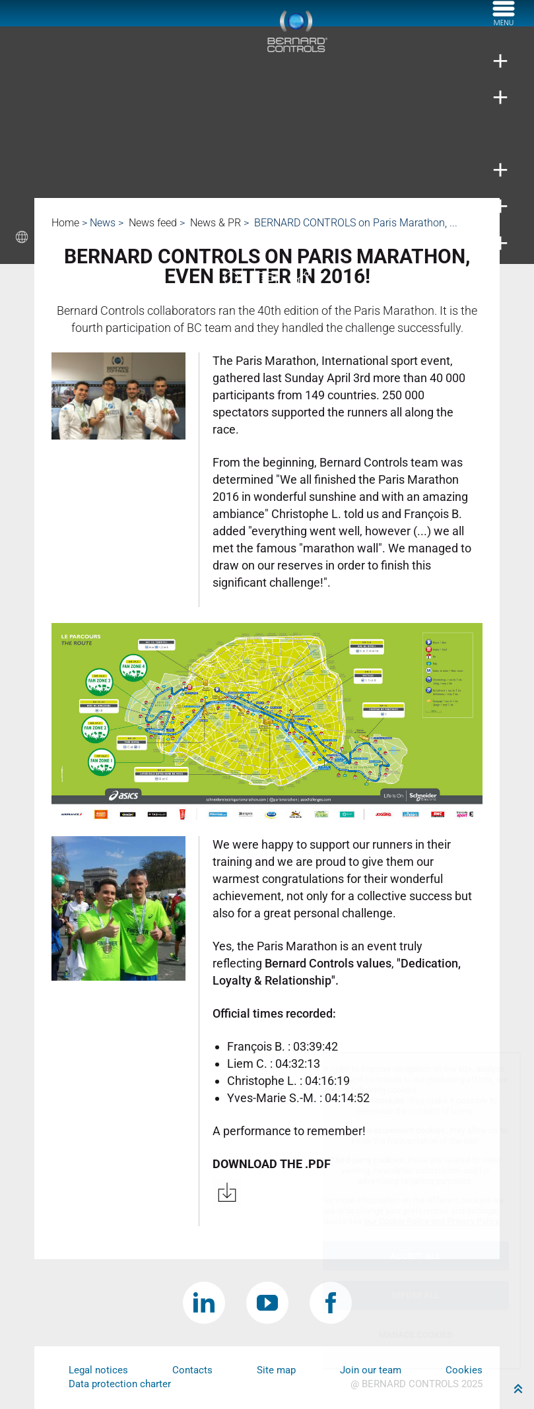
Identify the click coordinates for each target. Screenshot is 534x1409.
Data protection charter (120, 1384)
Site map (276, 1370)
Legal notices (98, 1370)
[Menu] (503, 22)
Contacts (192, 1370)
